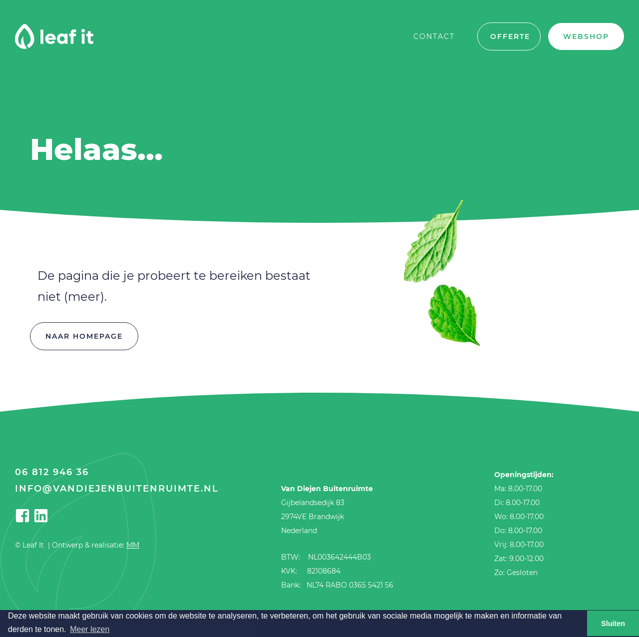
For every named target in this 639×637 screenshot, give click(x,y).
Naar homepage (84, 336)
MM (132, 545)
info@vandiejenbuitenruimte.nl (117, 488)
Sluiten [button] (613, 624)
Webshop (586, 36)
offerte (510, 36)
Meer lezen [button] (89, 629)
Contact (434, 36)
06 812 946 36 (52, 472)
